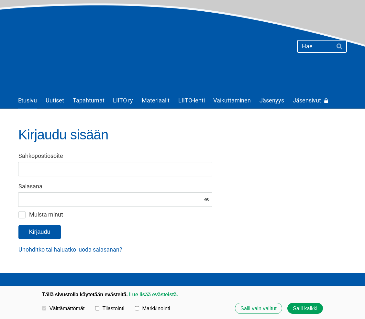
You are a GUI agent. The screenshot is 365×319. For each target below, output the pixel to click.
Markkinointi (152, 308)
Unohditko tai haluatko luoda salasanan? (140, 228)
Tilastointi (109, 308)
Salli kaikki (305, 308)
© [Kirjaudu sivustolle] (21, 269)
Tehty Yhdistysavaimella (327, 269)
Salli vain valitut (258, 308)
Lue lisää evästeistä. (153, 294)
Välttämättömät (63, 308)
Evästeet (262, 268)
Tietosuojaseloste (223, 268)
